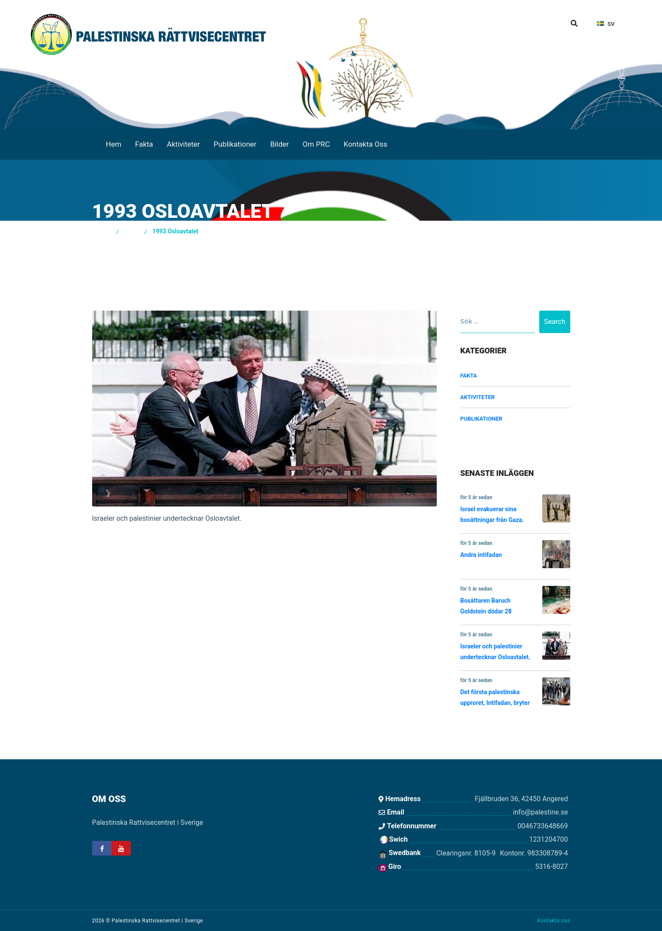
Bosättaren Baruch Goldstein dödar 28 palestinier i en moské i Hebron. (515, 602)
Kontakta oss (553, 921)
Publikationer (235, 144)
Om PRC (316, 144)
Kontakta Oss (365, 144)
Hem (113, 144)
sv (606, 24)
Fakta (144, 144)
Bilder (279, 144)
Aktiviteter (183, 144)
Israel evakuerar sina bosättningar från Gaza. (515, 508)
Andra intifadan (515, 554)
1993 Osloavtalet (175, 231)
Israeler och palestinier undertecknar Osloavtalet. (515, 646)
